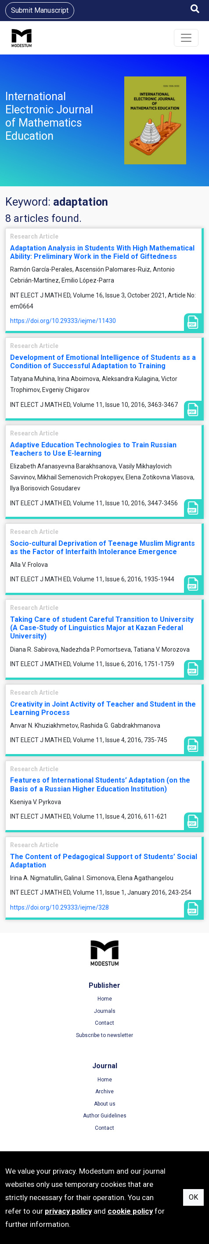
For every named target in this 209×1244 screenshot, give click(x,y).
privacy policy (68, 1211)
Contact (104, 1023)
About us (104, 1104)
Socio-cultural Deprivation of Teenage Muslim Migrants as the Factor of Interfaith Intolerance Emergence (102, 547)
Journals (104, 1011)
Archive (104, 1091)
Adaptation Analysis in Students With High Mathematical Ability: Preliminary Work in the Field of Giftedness (102, 252)
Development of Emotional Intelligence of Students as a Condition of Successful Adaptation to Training (103, 361)
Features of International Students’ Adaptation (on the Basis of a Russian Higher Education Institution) (100, 784)
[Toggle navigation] (186, 38)
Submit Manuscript (39, 10)
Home (104, 999)
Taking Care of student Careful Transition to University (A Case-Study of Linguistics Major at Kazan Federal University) (102, 627)
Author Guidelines (104, 1116)
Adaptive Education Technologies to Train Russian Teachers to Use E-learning (93, 449)
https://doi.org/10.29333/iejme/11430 (63, 320)
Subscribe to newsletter (104, 1035)
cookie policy (130, 1211)
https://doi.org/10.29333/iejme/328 (59, 907)
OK (193, 1197)
